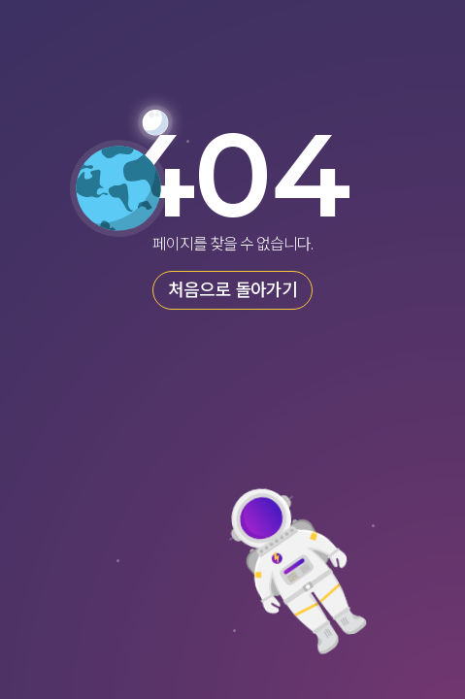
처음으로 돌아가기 (232, 290)
